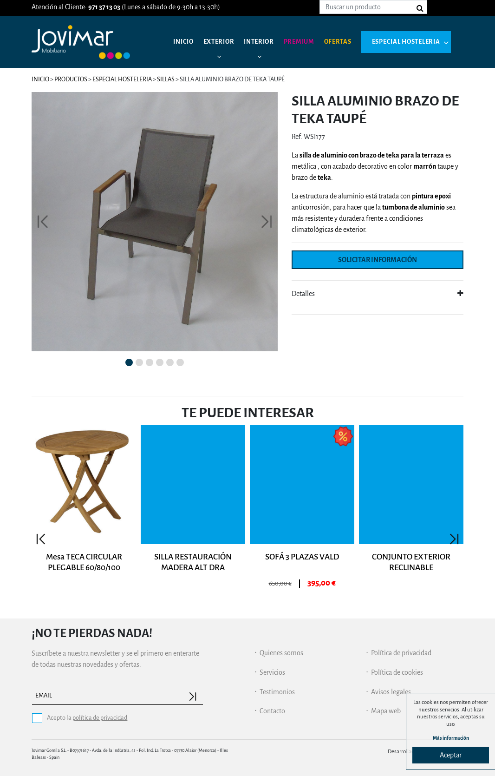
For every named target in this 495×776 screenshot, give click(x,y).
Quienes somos (281, 653)
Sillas (166, 79)
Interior (265, 42)
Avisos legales (391, 692)
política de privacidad (99, 717)
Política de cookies (397, 672)
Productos (70, 79)
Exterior (223, 42)
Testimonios (277, 692)
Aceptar (451, 755)
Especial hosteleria (222, 79)
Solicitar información (377, 259)
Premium (309, 42)
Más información (450, 737)
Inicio (184, 42)
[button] (43, 221)
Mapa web (386, 711)
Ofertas (351, 42)
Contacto (272, 711)
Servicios (272, 672)
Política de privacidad (401, 653)
